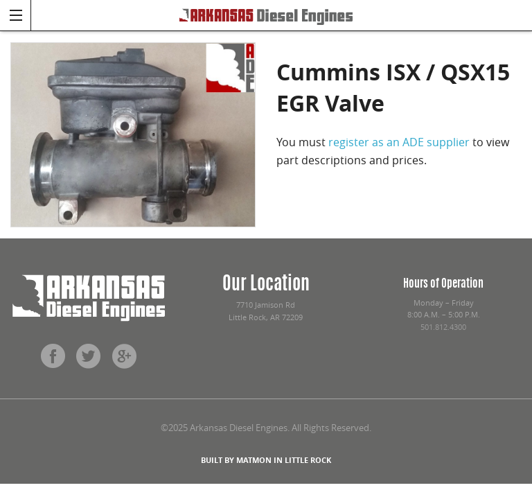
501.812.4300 (443, 327)
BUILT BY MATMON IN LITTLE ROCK (266, 460)
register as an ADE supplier (399, 142)
